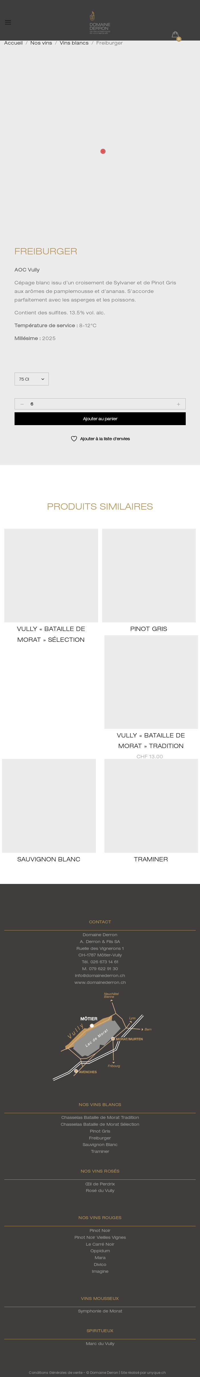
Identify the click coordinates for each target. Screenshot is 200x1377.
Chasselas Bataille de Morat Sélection (100, 1124)
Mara (100, 1257)
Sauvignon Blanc (48, 859)
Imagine (100, 1271)
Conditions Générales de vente (55, 1372)
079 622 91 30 (103, 968)
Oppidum (100, 1250)
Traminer (151, 859)
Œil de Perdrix (100, 1183)
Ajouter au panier (100, 418)
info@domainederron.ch (100, 975)
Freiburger (100, 1137)
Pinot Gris (148, 629)
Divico (100, 1264)
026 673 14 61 (104, 961)
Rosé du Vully (100, 1190)
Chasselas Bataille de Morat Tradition (100, 1117)
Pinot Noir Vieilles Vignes (100, 1237)
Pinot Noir (100, 1230)
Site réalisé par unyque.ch (143, 1372)
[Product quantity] (32, 404)
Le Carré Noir (100, 1244)
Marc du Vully (100, 1343)
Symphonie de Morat (100, 1310)
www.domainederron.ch (100, 982)
